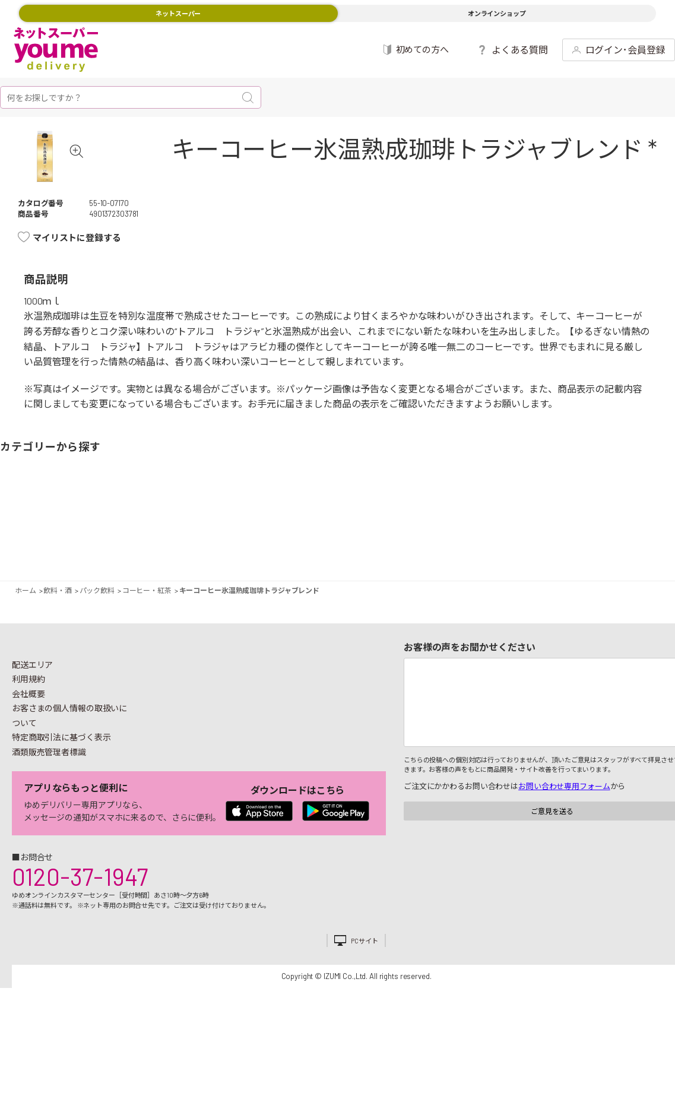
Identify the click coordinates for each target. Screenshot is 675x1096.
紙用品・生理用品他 (593, 545)
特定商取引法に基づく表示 (61, 773)
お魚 (119, 545)
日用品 (556, 545)
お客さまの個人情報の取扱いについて (69, 751)
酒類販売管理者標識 (49, 788)
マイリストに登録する (77, 273)
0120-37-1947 (80, 912)
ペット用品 (656, 545)
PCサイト (364, 977)
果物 (56, 545)
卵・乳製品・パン (193, 545)
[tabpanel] (63, 174)
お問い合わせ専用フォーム (564, 822)
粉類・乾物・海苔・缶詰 (419, 545)
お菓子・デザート (293, 545)
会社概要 (28, 730)
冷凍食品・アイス (219, 545)
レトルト (356, 545)
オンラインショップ (497, 13)
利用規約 (28, 715)
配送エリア (32, 701)
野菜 (18, 545)
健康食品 (493, 545)
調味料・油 (393, 545)
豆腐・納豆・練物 (319, 545)
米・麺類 (256, 545)
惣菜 (156, 545)
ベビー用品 (619, 545)
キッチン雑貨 (519, 545)
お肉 (93, 545)
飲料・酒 (456, 545)
